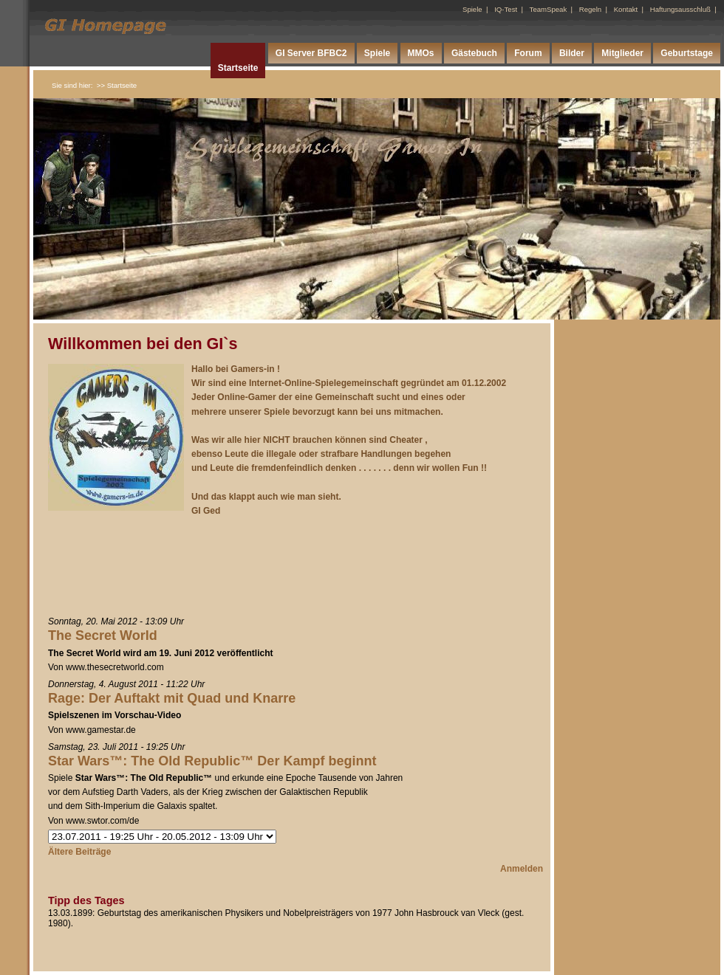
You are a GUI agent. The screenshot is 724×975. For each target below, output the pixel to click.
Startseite (238, 68)
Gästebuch (474, 53)
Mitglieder (622, 53)
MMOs (421, 53)
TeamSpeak (548, 9)
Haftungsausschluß (680, 9)
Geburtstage (686, 53)
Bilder (571, 53)
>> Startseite (117, 85)
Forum (528, 53)
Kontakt (626, 9)
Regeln (590, 9)
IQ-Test (505, 9)
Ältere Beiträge (79, 852)
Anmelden (521, 869)
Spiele (472, 9)
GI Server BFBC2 (311, 53)
